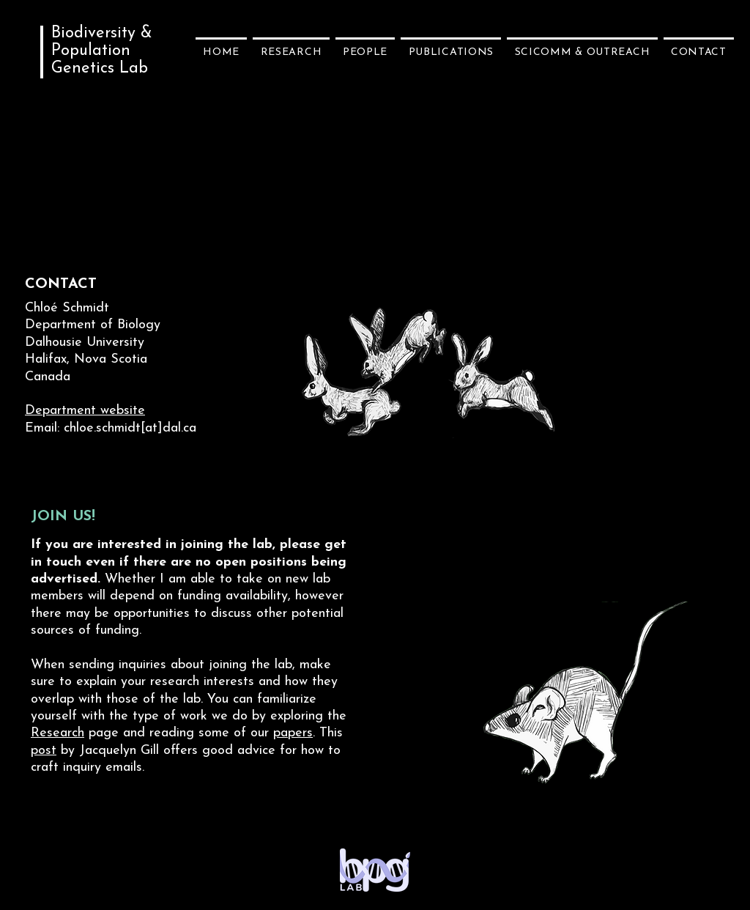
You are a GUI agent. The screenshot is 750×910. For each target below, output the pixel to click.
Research (57, 733)
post (43, 751)
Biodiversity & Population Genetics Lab (101, 51)
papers (293, 733)
